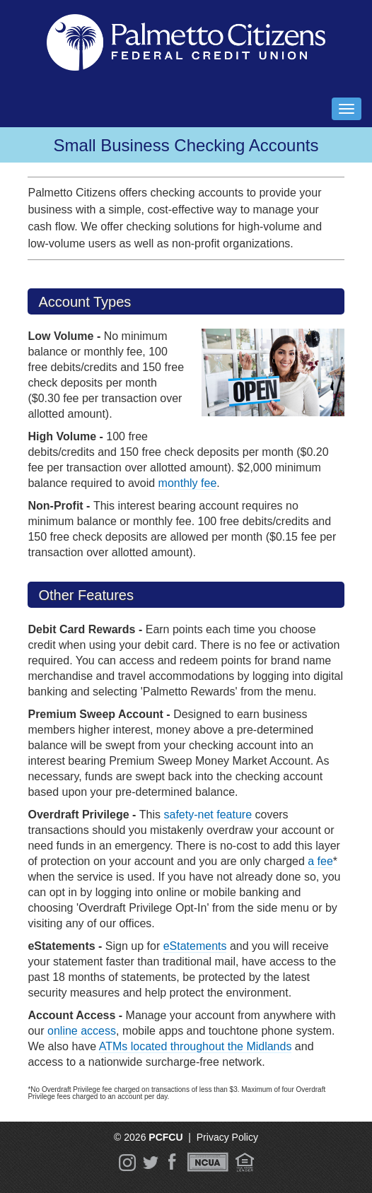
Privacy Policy (227, 1137)
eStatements (195, 946)
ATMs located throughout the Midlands (195, 1046)
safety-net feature (208, 815)
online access (81, 1031)
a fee (320, 861)
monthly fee (187, 483)
